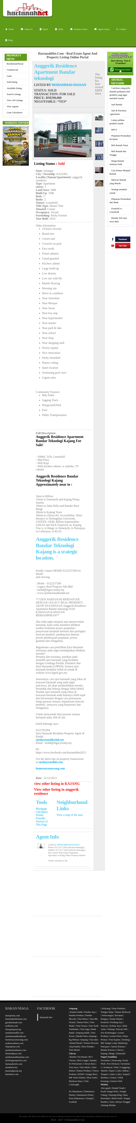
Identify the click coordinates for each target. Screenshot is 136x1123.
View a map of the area (69, 814)
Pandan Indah (76, 1012)
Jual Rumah (116, 104)
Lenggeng (125, 1067)
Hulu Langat (82, 1060)
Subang (110, 1029)
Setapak (89, 1098)
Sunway (104, 1025)
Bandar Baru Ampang (86, 1036)
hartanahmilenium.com (16, 1019)
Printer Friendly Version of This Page (41, 820)
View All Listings (15, 100)
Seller (59, 29)
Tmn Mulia (85, 1067)
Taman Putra (83, 1022)
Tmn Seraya (81, 1025)
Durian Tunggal (123, 1101)
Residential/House (15, 63)
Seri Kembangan (108, 1032)
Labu (118, 1070)
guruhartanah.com (13, 1022)
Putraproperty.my (13, 1029)
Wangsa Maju (107, 1012)
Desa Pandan (88, 1046)
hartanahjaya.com (13, 1053)
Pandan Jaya (90, 1012)
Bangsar (104, 1019)
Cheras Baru (89, 1063)
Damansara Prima (85, 1095)
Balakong (122, 1043)
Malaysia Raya (76, 1081)
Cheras (120, 1050)
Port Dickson (113, 1063)
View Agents (12, 106)
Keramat (119, 1015)
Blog (9, 40)
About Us (27, 29)
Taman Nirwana (91, 1043)
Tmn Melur (82, 1019)
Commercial (12, 69)
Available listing (14, 88)
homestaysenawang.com (50, 768)
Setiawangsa (107, 1015)
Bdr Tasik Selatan (77, 1077)
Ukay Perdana (118, 1008)
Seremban (105, 1060)
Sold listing (12, 82)
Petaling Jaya (116, 1022)
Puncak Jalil (121, 1029)
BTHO (81, 1074)
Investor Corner (78, 29)
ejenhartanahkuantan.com (17, 1057)
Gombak (73, 1101)
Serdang (125, 1039)
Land (9, 76)
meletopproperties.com (16, 1060)
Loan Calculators (14, 112)
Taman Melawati (123, 1012)
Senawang (117, 1060)
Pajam (112, 1070)
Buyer (44, 29)
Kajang (104, 1053)
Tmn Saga (84, 1029)
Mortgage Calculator (42, 810)
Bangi (111, 1053)
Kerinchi (105, 1022)
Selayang (106, 1008)
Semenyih (120, 1053)
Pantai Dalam (116, 1019)
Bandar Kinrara (108, 1050)
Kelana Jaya (115, 1025)
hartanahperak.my (13, 1070)
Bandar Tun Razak (78, 1056)
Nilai (116, 1067)
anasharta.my (11, 1067)
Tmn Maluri (74, 1050)
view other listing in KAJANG (57, 784)
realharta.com (11, 1025)
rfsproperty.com (12, 1046)
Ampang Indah (82, 1032)
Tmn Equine (114, 1039)
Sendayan (108, 1067)
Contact (121, 29)
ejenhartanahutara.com (15, 1050)
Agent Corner (101, 29)
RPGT (114, 129)
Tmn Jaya (73, 1067)
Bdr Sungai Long (109, 1043)
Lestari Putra (115, 1036)
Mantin (104, 1070)
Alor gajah (105, 1088)
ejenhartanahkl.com (51, 762)
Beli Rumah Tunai (119, 145)
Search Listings (14, 94)
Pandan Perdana (76, 1015)
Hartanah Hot (46, 1017)
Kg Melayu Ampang (78, 1039)
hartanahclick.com (13, 1064)
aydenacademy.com (14, 1043)
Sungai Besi (91, 1074)
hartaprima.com (12, 1015)
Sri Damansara (76, 1091)
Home (9, 29)
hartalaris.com (11, 1074)
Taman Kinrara (118, 1046)
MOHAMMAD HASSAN (69, 85)
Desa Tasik (91, 1077)
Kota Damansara (76, 1098)
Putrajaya (105, 1046)
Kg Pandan (75, 1046)
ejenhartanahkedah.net (50, 739)
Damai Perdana (84, 1070)
